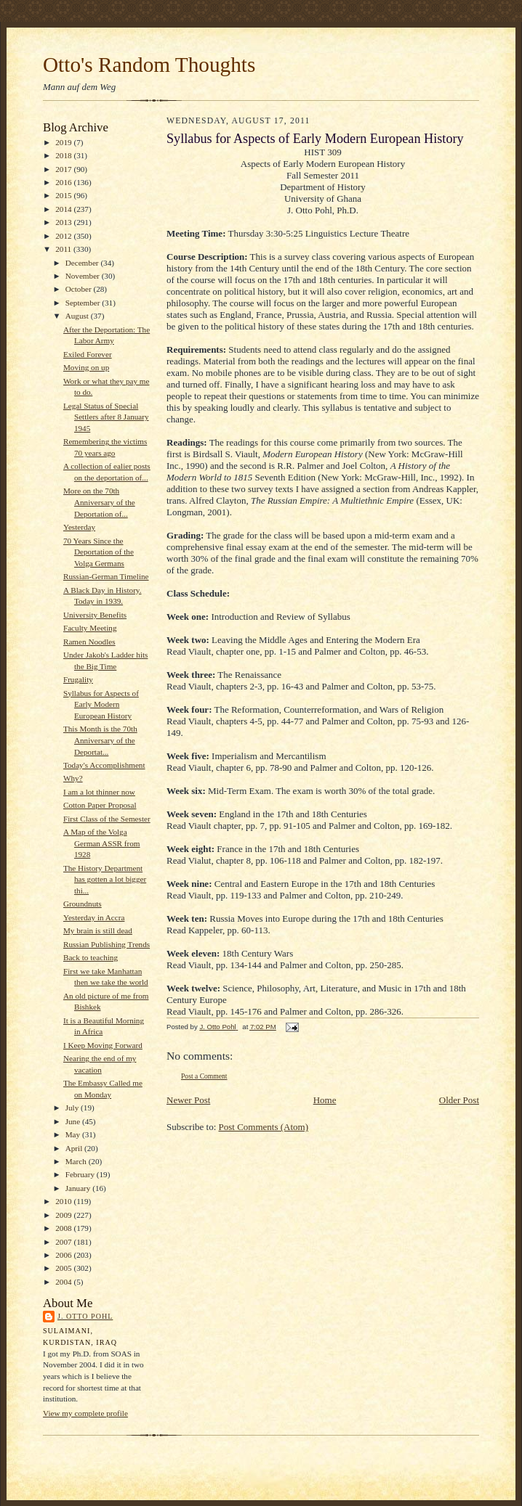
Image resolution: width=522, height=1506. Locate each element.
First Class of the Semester (106, 818)
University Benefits (95, 614)
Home (325, 1099)
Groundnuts (82, 903)
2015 (64, 195)
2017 (64, 169)
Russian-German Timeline (106, 576)
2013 (64, 222)
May (73, 1134)
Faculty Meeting (90, 627)
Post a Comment (204, 1076)
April (74, 1148)
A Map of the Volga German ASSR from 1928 (101, 843)
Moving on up (86, 367)
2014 (64, 209)
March (77, 1161)
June (73, 1121)
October (79, 289)
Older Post (459, 1099)
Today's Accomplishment (104, 765)
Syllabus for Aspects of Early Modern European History (101, 704)
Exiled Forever (87, 354)
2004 (64, 1281)
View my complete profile (85, 1413)
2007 (64, 1241)
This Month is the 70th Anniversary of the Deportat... (100, 740)
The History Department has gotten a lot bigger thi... (104, 879)
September (84, 302)
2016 (64, 182)
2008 (64, 1228)
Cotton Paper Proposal (100, 805)
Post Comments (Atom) (264, 1126)
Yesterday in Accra (94, 917)
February (81, 1174)
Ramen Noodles (89, 641)
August (78, 315)
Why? (73, 778)
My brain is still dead (97, 930)
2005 (64, 1268)
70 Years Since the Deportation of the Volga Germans (98, 552)
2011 (64, 249)
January (79, 1188)
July (73, 1107)
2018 (64, 155)
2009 (64, 1215)
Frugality (78, 679)
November (83, 275)
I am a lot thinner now (99, 791)
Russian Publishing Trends (106, 944)
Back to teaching (90, 957)
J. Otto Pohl (85, 1316)
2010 (64, 1201)
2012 (64, 236)
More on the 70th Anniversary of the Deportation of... (99, 501)
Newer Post (188, 1099)
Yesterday (79, 527)
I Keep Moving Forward (102, 1045)
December (83, 262)
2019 (64, 142)
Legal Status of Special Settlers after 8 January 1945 (106, 417)
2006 (64, 1255)
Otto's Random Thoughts (149, 64)
